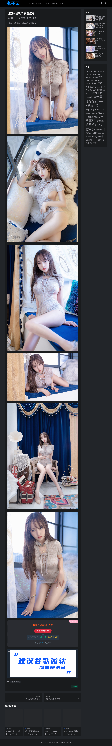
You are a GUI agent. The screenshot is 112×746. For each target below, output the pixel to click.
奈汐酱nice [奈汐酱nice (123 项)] (90, 90)
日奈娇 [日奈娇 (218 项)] (95, 97)
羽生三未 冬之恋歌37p (100, 55)
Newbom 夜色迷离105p (52, 732)
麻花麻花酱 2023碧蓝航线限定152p (13, 732)
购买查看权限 (43, 631)
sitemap (68, 742)
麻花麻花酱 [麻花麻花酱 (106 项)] (92, 143)
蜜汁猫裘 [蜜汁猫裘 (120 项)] (98, 125)
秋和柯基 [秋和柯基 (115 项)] (100, 121)
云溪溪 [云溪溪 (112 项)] (93, 87)
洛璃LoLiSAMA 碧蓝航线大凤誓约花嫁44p (100, 26)
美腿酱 (23, 18)
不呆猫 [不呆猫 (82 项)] (88, 83)
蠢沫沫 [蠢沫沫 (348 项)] (90, 129)
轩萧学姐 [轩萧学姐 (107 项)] (99, 129)
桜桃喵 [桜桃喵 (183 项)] (89, 105)
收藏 (74, 686)
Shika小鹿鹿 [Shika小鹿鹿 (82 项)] (89, 80)
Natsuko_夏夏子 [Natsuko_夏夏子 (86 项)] (96, 74)
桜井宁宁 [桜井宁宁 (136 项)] (99, 101)
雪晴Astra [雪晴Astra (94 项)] (91, 137)
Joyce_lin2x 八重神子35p (71, 732)
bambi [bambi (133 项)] (89, 71)
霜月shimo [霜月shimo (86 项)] (93, 140)
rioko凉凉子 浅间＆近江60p (100, 41)
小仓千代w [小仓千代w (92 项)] (89, 93)
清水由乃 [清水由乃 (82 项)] (88, 113)
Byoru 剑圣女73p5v (100, 32)
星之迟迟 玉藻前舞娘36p (33, 732)
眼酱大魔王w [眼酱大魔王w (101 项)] (95, 117)
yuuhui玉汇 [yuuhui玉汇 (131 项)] (99, 80)
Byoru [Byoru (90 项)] (94, 72)
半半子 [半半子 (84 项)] (103, 87)
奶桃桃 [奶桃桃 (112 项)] (98, 90)
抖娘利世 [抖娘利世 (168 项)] (97, 92)
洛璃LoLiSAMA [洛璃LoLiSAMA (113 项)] (98, 110)
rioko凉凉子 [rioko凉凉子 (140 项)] (98, 77)
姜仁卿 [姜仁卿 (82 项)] (103, 90)
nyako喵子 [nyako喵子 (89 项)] (89, 77)
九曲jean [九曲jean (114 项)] (93, 83)
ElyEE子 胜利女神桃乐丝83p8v (100, 48)
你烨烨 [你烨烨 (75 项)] (98, 87)
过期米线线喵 (15, 682)
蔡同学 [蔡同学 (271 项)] (90, 124)
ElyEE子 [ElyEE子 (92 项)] (99, 72)
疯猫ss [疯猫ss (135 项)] (99, 113)
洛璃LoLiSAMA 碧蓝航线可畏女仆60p (100, 18)
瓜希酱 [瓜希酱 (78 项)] (93, 113)
